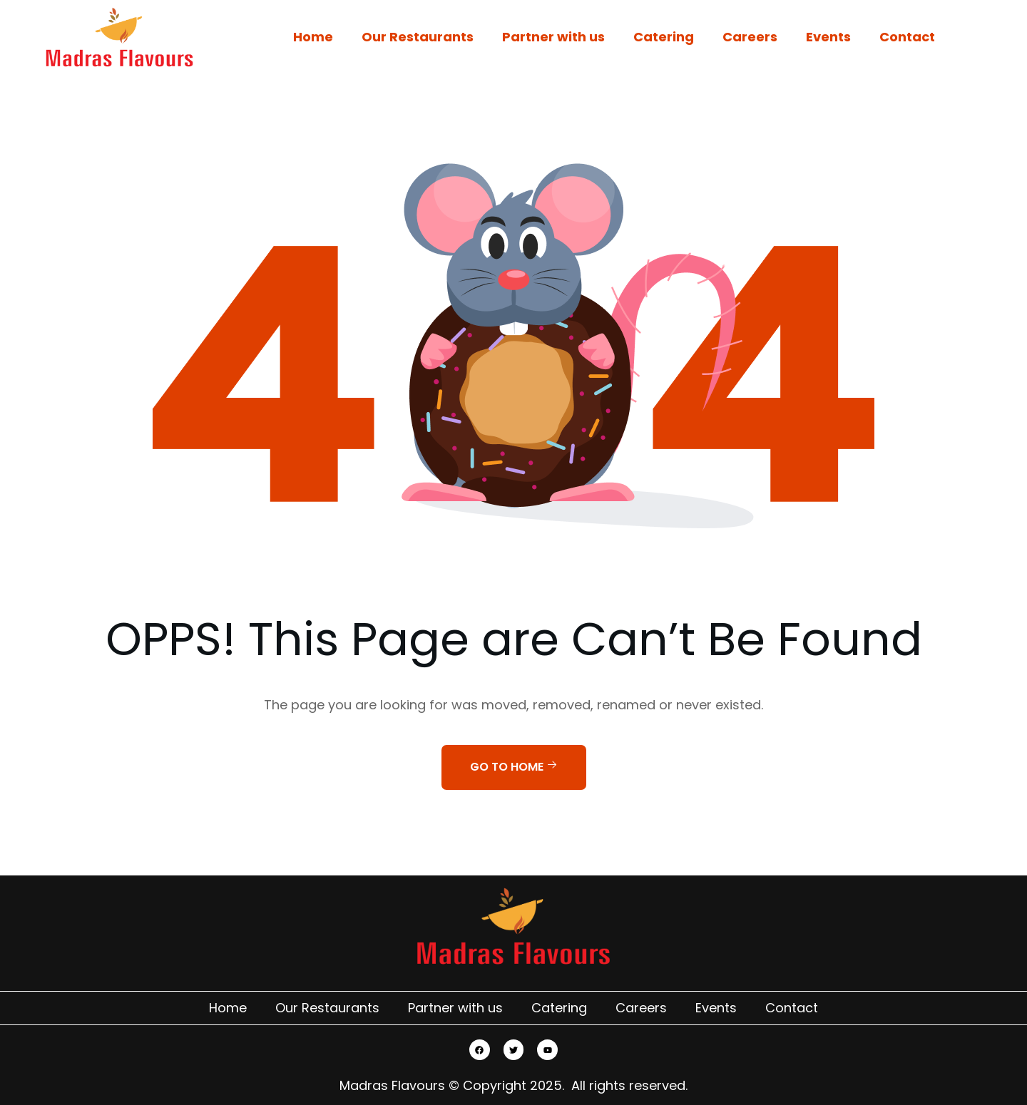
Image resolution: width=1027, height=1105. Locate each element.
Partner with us (553, 37)
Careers (749, 37)
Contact (907, 37)
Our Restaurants (418, 37)
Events (828, 37)
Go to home (514, 767)
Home (313, 37)
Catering (663, 37)
